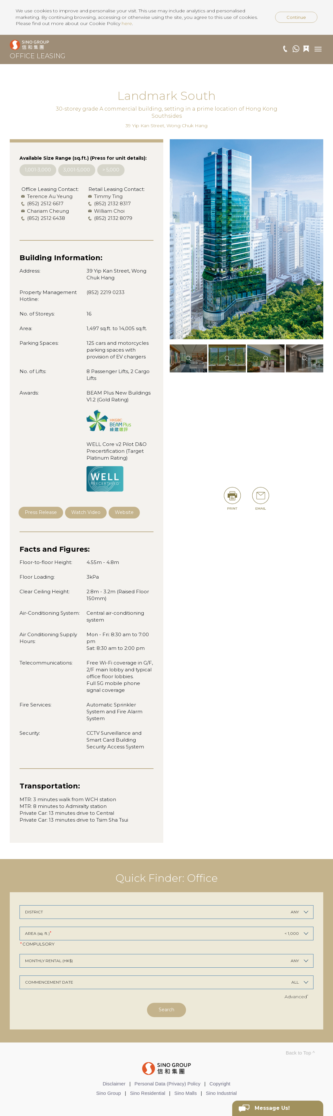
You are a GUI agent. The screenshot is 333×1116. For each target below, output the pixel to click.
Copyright (219, 1083)
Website (124, 512)
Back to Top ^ (300, 1052)
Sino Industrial (221, 1093)
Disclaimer (114, 1083)
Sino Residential (147, 1093)
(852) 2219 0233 (106, 292)
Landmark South (166, 95)
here (127, 23)
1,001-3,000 (38, 170)
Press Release (41, 512)
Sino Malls (185, 1093)
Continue (296, 17)
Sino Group (108, 1093)
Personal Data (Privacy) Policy (168, 1083)
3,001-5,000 (76, 170)
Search (166, 1010)
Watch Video (85, 512)
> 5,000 (110, 170)
